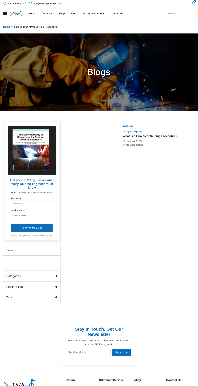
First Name (16, 198)
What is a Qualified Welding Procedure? (150, 136)
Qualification (128, 126)
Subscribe (121, 352)
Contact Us (116, 13)
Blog (73, 13)
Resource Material (93, 13)
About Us (47, 13)
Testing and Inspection (133, 131)
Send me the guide (32, 228)
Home (31, 13)
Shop (62, 13)
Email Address (18, 210)
